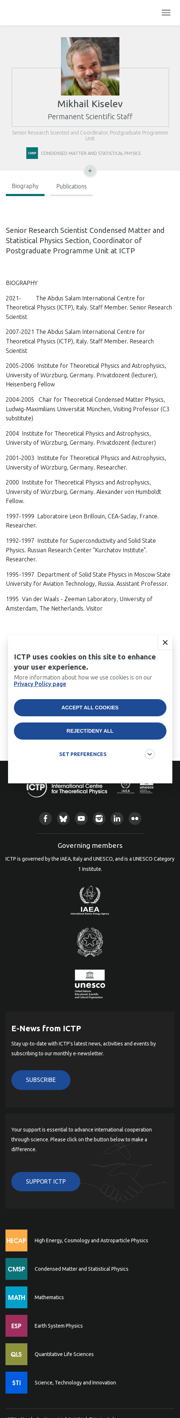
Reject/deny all (89, 742)
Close (165, 653)
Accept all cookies (89, 718)
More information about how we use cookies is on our (83, 691)
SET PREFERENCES (83, 765)
